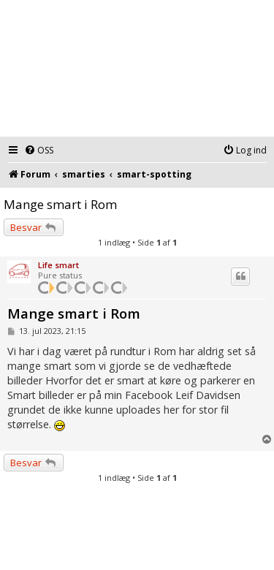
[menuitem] (38, 151)
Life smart (58, 264)
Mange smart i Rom (60, 204)
